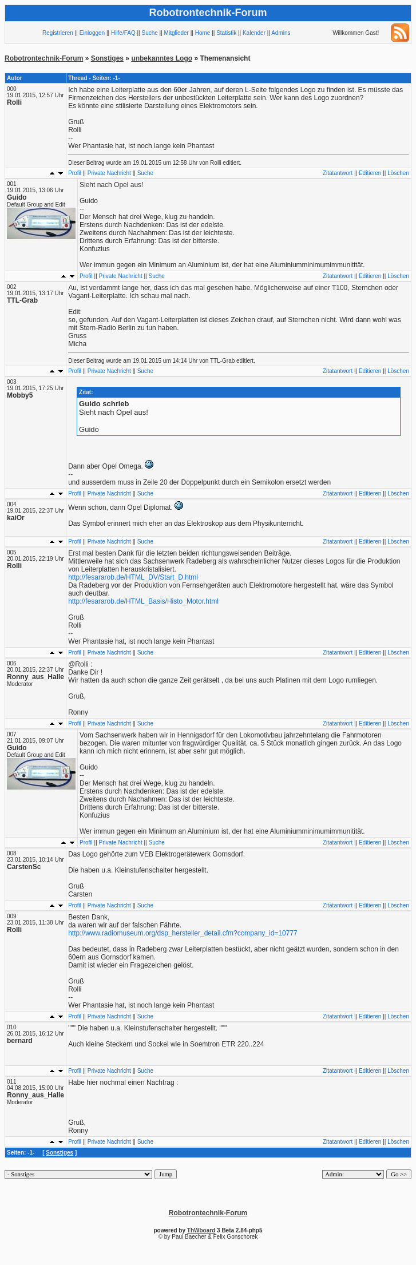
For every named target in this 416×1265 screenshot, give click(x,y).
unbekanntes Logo (161, 58)
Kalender (254, 33)
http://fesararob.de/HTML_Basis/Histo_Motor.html (143, 601)
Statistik (226, 33)
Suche (149, 33)
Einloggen (92, 33)
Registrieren (57, 33)
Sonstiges (107, 58)
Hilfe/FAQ (123, 33)
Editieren (370, 173)
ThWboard (201, 1230)
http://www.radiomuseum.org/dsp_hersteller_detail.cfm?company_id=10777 (183, 933)
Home (203, 33)
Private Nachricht (109, 173)
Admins (280, 33)
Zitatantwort (337, 173)
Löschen (398, 173)
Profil (74, 173)
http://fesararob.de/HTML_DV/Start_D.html (133, 577)
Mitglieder (176, 33)
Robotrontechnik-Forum (44, 58)
